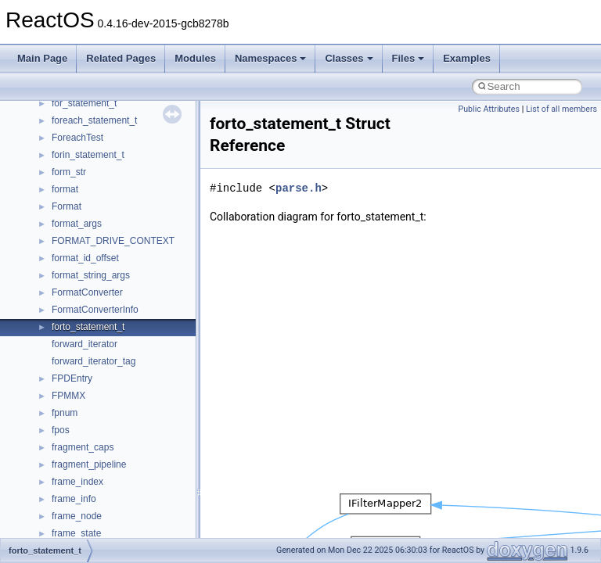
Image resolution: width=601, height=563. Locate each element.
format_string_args (91, 275)
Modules (195, 58)
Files (408, 58)
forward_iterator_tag (93, 361)
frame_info (74, 498)
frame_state (76, 533)
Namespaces (271, 58)
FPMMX (68, 395)
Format (66, 206)
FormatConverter (87, 292)
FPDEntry (72, 378)
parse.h (298, 188)
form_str (69, 172)
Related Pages (121, 58)
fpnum (64, 412)
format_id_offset (85, 258)
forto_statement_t (88, 326)
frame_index (77, 481)
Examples (467, 58)
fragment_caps (82, 447)
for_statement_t (84, 103)
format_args (77, 223)
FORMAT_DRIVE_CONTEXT (113, 240)
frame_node (77, 516)
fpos (61, 430)
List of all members (561, 109)
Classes (348, 58)
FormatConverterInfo (95, 309)
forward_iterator (84, 344)
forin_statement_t (88, 154)
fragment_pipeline (89, 464)
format (65, 189)
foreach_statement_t (94, 120)
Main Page (42, 58)
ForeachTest (77, 137)
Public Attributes (489, 109)
